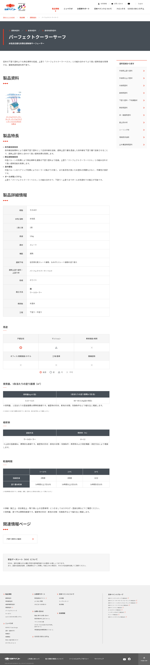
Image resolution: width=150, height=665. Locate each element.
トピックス (120, 9)
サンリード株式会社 (113, 614)
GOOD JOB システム (136, 9)
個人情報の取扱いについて (54, 659)
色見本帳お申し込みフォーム (42, 618)
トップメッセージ (63, 601)
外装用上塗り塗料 (125, 71)
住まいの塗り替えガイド (11, 640)
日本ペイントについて (66, 594)
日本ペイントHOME (9, 17)
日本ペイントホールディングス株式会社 (117, 598)
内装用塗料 (123, 85)
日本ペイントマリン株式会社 (115, 607)
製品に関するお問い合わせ (41, 615)
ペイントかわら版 (39, 621)
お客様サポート (39, 594)
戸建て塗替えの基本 (14, 539)
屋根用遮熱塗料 (50, 31)
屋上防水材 (123, 122)
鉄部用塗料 (123, 108)
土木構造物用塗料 (125, 145)
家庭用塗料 (8, 607)
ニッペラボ (9, 623)
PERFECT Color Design (11, 627)
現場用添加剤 (124, 137)
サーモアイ (8, 613)
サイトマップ (99, 659)
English (140, 4)
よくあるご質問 (38, 601)
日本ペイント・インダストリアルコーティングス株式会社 (121, 603)
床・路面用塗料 (125, 115)
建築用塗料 (33, 17)
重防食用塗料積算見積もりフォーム (43, 629)
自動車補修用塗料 (10, 604)
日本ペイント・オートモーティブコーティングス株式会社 (121, 600)
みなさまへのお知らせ (40, 604)
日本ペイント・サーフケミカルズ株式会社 (118, 605)
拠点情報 (61, 604)
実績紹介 (7, 633)
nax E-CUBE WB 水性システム (13, 616)
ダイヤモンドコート (10, 643)
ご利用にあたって (34, 659)
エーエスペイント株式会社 (114, 610)
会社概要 (61, 598)
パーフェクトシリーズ (11, 610)
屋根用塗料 (32, 31)
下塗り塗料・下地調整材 (128, 100)
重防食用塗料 (8, 601)
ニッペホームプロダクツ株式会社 (116, 612)
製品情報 (22, 17)
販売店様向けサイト (39, 598)
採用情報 (104, 4)
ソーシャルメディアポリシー (79, 659)
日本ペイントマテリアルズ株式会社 (116, 617)
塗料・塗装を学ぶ (10, 630)
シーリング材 (124, 130)
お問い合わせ (118, 4)
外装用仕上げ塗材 (125, 78)
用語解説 (7, 636)
